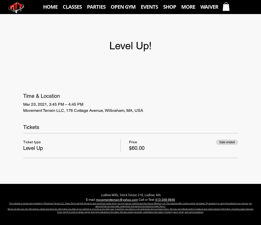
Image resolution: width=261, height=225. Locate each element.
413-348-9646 (165, 200)
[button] (72, 6)
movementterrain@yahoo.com (117, 200)
